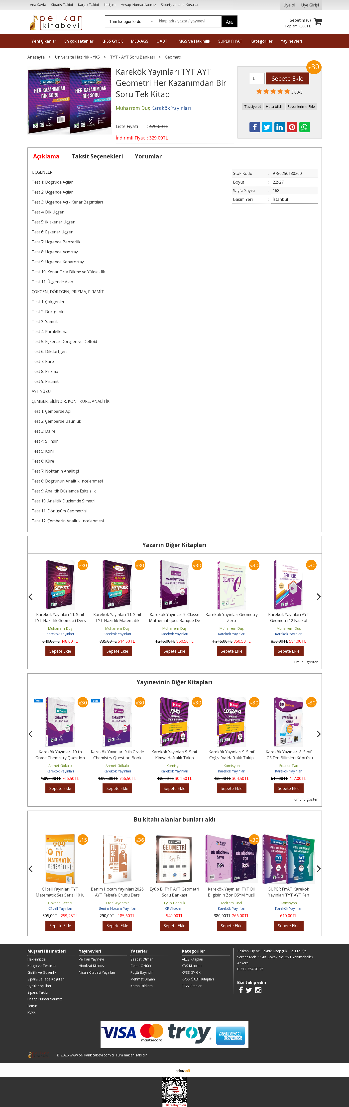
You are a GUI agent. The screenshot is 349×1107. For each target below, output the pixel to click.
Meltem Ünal (231, 902)
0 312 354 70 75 (250, 969)
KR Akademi (174, 908)
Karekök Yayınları (60, 633)
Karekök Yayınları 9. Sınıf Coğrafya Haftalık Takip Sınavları (231, 757)
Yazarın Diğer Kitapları (174, 545)
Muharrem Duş (60, 628)
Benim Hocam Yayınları (117, 908)
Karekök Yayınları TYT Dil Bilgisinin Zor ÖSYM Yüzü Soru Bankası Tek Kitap (231, 895)
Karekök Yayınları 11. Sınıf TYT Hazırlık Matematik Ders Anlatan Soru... (117, 620)
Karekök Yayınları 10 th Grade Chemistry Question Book (60, 757)
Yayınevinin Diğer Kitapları (175, 682)
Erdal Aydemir (117, 902)
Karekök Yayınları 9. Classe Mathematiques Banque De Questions (174, 620)
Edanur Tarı (288, 765)
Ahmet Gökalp (60, 765)
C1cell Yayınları (60, 908)
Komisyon (174, 765)
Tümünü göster (305, 662)
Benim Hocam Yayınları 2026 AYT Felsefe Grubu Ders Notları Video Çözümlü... (117, 895)
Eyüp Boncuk (174, 902)
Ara (229, 22)
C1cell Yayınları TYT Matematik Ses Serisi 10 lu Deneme (60, 895)
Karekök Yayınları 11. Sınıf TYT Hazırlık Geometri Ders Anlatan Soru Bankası (60, 620)
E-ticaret (166, 1070)
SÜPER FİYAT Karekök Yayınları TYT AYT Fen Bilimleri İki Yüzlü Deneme (288, 895)
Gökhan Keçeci (60, 902)
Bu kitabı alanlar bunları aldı (174, 819)
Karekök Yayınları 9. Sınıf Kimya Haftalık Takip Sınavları (174, 757)
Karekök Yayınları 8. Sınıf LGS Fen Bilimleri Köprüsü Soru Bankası (288, 757)
